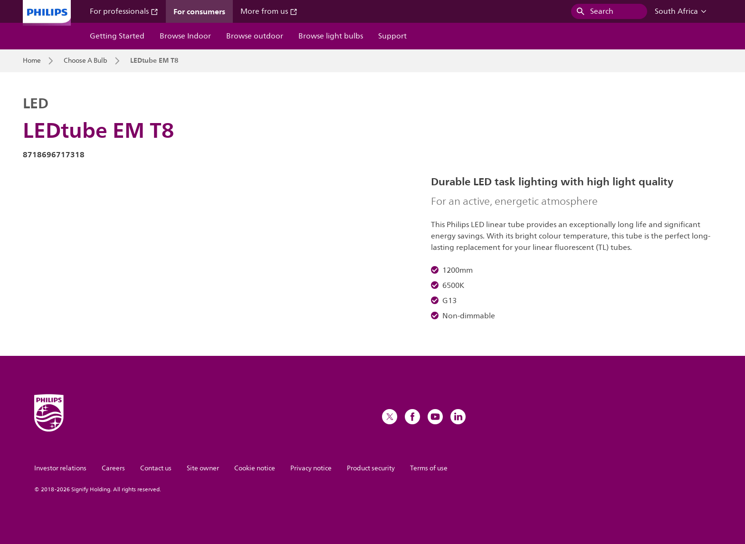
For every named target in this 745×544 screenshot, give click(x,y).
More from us (268, 11)
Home (32, 61)
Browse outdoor (254, 36)
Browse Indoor (185, 36)
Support (392, 36)
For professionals (124, 11)
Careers (113, 468)
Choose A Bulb (85, 61)
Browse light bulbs (330, 36)
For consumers (199, 11)
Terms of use (429, 468)
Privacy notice (311, 468)
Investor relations (60, 468)
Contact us (156, 468)
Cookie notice (254, 468)
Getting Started (117, 36)
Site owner (203, 468)
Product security (371, 468)
